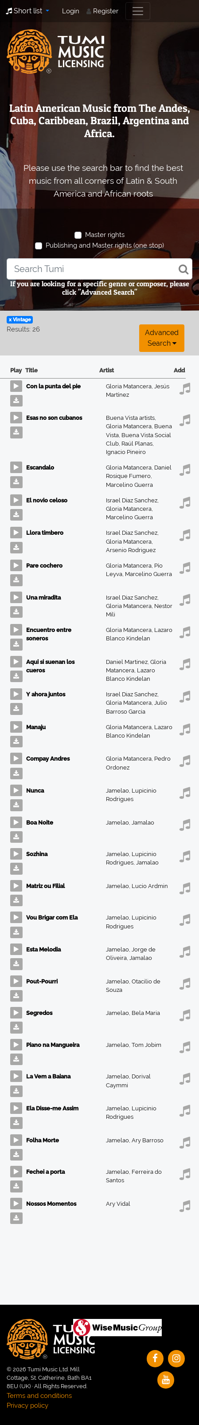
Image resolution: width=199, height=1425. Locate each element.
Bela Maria (146, 1013)
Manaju (36, 727)
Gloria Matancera (130, 386)
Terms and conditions (39, 1396)
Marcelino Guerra (129, 485)
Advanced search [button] (162, 337)
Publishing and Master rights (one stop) (105, 245)
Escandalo (40, 467)
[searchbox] (99, 269)
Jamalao (143, 822)
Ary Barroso (148, 1140)
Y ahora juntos (45, 694)
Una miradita (43, 597)
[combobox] (99, 269)
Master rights (105, 235)
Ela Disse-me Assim (52, 1108)
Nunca (35, 790)
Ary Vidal (118, 1203)
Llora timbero (44, 532)
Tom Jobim (146, 1045)
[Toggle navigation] (137, 11)
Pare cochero (44, 565)
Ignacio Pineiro (126, 452)
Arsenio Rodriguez (131, 550)
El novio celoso (46, 500)
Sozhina (36, 854)
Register (105, 11)
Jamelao (119, 790)
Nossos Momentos (51, 1203)
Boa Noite (39, 822)
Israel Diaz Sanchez (132, 500)
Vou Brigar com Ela (52, 917)
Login (70, 11)
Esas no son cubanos (54, 417)
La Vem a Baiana (48, 1076)
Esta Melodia (43, 949)
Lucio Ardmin (150, 886)
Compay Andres (48, 758)
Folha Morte (42, 1140)
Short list (25, 11)
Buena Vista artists (131, 417)
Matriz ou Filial (45, 886)
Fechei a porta (45, 1171)
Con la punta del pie (53, 386)
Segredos (39, 1013)
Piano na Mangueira (52, 1045)
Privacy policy (27, 1405)
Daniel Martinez (128, 662)
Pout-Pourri (42, 981)
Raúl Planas (137, 443)
